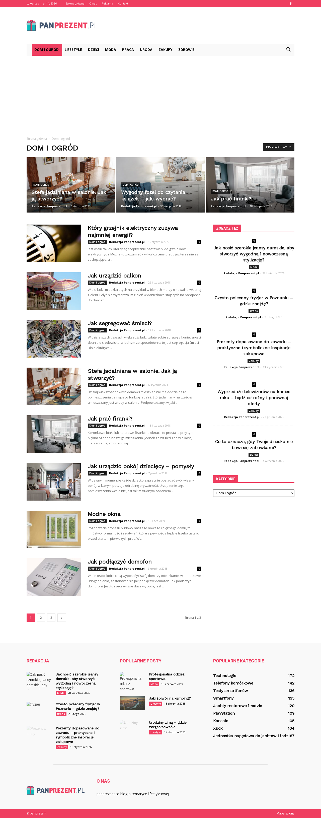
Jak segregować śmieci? (120, 323)
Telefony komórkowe (233, 683)
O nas (93, 3)
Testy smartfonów (230, 690)
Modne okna (104, 514)
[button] (288, 50)
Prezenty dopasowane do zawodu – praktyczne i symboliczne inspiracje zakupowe (254, 347)
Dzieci (93, 49)
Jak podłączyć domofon (120, 562)
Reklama (107, 3)
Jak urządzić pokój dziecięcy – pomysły (141, 466)
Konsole (220, 720)
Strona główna (75, 3)
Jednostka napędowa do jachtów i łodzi (251, 735)
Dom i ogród (46, 49)
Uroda (146, 49)
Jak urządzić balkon (114, 275)
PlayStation (224, 713)
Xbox (218, 728)
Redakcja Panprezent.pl (49, 206)
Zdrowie (186, 49)
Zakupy (165, 49)
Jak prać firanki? (110, 419)
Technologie (224, 675)
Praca (128, 49)
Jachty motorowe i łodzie (237, 705)
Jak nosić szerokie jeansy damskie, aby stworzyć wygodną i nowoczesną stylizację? (253, 253)
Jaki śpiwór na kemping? (170, 698)
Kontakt (123, 3)
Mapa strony (285, 813)
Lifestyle (73, 49)
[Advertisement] (160, 93)
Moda (110, 49)
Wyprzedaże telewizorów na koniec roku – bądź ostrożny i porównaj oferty (253, 397)
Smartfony (223, 698)
